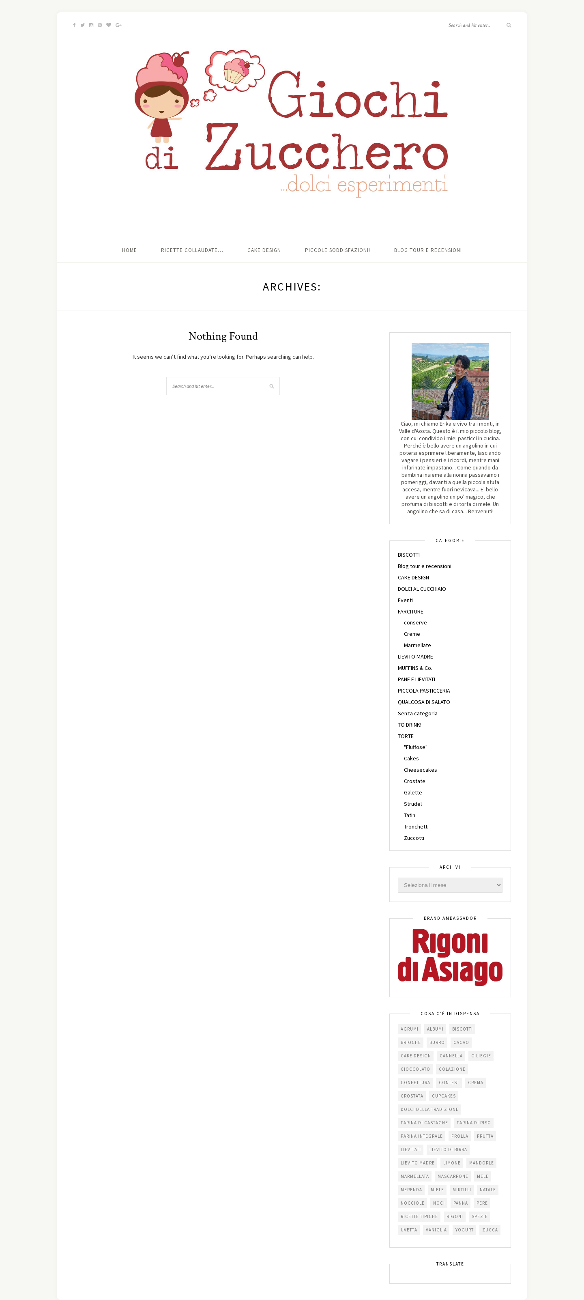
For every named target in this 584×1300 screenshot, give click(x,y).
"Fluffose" (415, 747)
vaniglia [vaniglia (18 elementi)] (436, 1230)
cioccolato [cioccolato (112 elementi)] (415, 1069)
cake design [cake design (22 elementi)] (416, 1056)
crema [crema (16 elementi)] (475, 1082)
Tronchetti (416, 826)
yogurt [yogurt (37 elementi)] (464, 1230)
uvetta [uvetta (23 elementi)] (409, 1230)
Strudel (413, 803)
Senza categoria (418, 713)
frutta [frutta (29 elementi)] (485, 1136)
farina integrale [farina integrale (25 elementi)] (422, 1136)
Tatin (409, 815)
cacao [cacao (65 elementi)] (461, 1042)
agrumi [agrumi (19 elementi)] (410, 1029)
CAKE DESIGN (413, 577)
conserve (415, 622)
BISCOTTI (409, 554)
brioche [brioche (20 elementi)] (411, 1042)
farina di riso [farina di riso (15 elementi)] (474, 1123)
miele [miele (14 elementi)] (437, 1189)
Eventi (405, 600)
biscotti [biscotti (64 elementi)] (462, 1029)
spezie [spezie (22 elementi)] (480, 1216)
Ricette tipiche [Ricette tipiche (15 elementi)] (419, 1216)
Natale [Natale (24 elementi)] (488, 1189)
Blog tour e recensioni (428, 250)
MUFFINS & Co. (415, 668)
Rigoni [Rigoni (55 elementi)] (455, 1216)
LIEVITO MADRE (415, 656)
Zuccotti (414, 838)
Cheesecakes (420, 769)
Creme (412, 633)
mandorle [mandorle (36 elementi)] (481, 1163)
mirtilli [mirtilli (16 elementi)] (462, 1189)
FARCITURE (410, 611)
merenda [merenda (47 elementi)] (411, 1189)
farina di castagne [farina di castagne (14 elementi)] (424, 1123)
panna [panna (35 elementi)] (460, 1203)
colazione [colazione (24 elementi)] (452, 1069)
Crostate (414, 781)
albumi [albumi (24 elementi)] (435, 1029)
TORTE (406, 736)
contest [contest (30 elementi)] (449, 1082)
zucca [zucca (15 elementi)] (490, 1230)
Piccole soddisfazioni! (337, 250)
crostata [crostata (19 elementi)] (412, 1096)
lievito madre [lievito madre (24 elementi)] (418, 1163)
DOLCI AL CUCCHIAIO (422, 588)
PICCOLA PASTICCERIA (424, 690)
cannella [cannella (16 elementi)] (451, 1056)
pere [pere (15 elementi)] (482, 1203)
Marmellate (417, 645)
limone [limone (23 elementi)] (452, 1163)
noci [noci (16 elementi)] (439, 1203)
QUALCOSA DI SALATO (424, 702)
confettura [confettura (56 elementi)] (415, 1082)
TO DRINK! (409, 724)
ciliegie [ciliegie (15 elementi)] (481, 1056)
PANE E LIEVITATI (416, 679)
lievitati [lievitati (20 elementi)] (411, 1149)
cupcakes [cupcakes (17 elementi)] (444, 1096)
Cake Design (264, 250)
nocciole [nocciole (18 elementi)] (413, 1203)
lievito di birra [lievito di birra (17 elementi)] (448, 1149)
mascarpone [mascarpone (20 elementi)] (453, 1176)
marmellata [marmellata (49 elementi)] (415, 1176)
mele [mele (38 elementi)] (483, 1176)
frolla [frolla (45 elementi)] (459, 1136)
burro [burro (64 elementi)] (437, 1042)
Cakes (411, 758)
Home (129, 250)
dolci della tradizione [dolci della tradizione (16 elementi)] (430, 1109)
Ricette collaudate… (192, 250)
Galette (413, 792)
